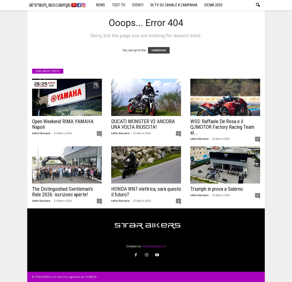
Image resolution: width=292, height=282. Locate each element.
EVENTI (137, 5)
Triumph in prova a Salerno (216, 189)
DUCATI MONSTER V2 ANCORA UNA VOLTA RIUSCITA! (143, 124)
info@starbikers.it (154, 246)
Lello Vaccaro (41, 133)
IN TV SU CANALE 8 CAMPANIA (173, 5)
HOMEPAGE (158, 50)
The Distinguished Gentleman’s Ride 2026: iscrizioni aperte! (62, 191)
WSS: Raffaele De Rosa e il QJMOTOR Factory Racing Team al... (222, 127)
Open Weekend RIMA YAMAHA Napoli (63, 124)
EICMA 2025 (213, 5)
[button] (258, 5)
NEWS (100, 5)
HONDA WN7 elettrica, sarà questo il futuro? (146, 191)
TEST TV (118, 5)
